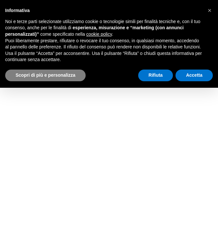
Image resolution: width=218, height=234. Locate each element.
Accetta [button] (194, 75)
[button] (209, 10)
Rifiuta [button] (156, 75)
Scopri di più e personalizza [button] (45, 75)
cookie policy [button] (99, 34)
